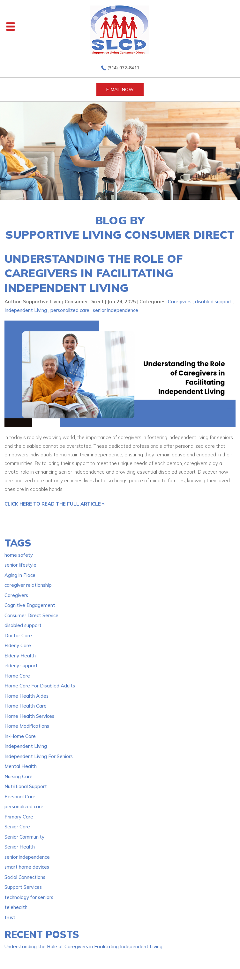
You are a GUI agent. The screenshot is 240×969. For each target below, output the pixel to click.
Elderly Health (20, 656)
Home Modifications (26, 726)
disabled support (213, 301)
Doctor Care (18, 635)
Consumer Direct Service (31, 615)
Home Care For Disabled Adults (39, 686)
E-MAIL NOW (120, 89)
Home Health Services (29, 716)
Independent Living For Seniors (38, 756)
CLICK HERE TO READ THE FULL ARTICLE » (54, 504)
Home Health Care (25, 706)
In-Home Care (20, 736)
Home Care (17, 676)
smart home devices (26, 867)
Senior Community (24, 837)
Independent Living (25, 310)
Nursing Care (18, 776)
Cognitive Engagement (29, 605)
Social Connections (24, 877)
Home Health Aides (26, 696)
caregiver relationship (28, 585)
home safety (18, 555)
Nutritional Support (25, 786)
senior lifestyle (20, 565)
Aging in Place (19, 575)
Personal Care (19, 797)
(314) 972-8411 (123, 68)
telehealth (15, 907)
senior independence (115, 310)
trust (9, 917)
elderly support (21, 666)
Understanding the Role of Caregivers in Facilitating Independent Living (93, 273)
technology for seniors (28, 897)
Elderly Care (17, 645)
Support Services (23, 887)
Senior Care (17, 827)
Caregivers (179, 301)
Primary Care (18, 817)
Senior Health (19, 847)
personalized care (69, 310)
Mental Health (20, 766)
